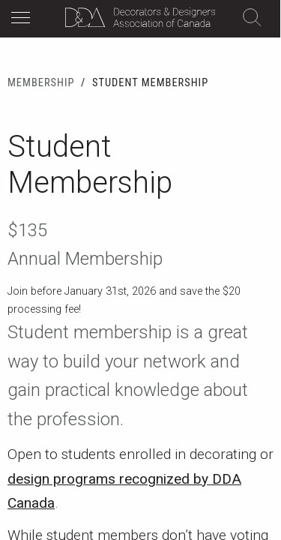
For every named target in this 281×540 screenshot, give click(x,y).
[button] (24, 19)
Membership (41, 82)
